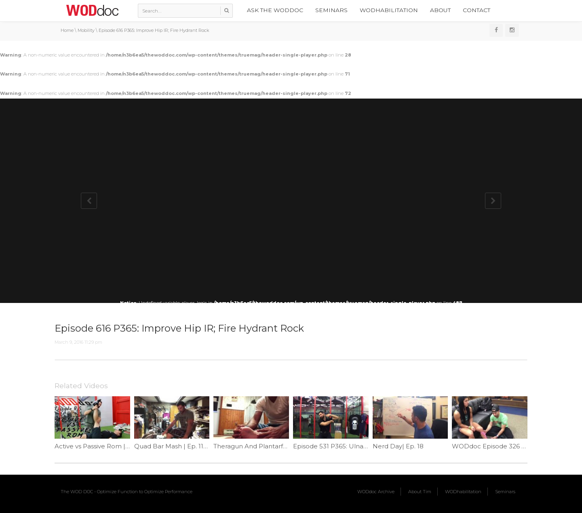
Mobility (86, 30)
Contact (476, 10)
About (440, 10)
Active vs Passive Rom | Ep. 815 (101, 446)
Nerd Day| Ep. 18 (398, 446)
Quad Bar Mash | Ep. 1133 (172, 446)
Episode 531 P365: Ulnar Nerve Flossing (353, 446)
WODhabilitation (389, 10)
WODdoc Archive (375, 491)
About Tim (419, 491)
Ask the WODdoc (275, 10)
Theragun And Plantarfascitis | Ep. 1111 (270, 446)
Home (67, 30)
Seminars (331, 10)
